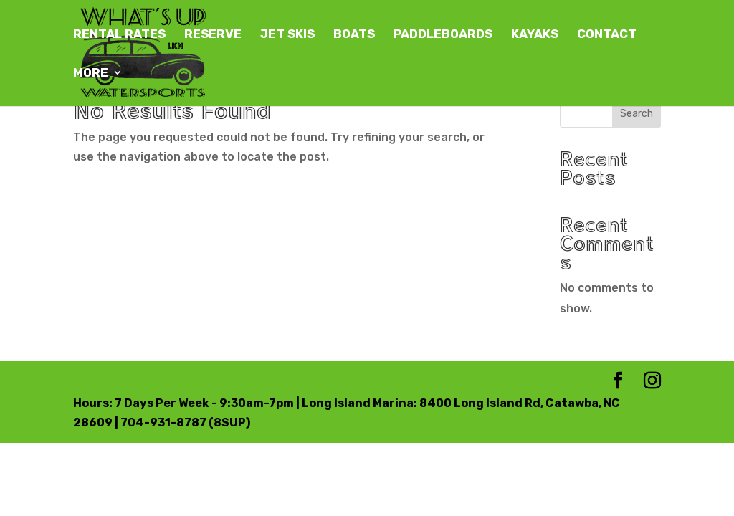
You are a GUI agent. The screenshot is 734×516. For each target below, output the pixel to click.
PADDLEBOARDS (443, 35)
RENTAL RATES (119, 35)
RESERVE (213, 35)
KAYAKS (534, 35)
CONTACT (607, 35)
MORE (90, 73)
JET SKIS (287, 35)
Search (636, 114)
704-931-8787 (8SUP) (185, 422)
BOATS (354, 35)
